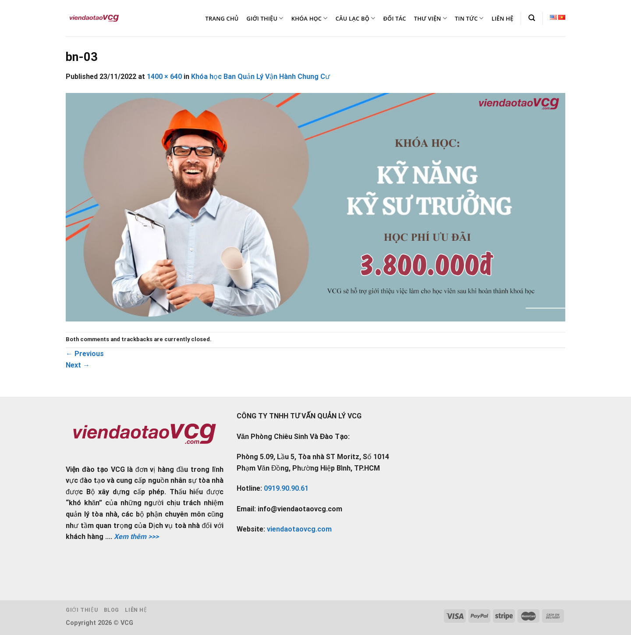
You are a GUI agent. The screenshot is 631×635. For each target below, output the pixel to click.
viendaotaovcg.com (299, 529)
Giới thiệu (82, 610)
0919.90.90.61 (286, 488)
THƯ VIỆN (430, 18)
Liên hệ (136, 610)
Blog (111, 610)
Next (78, 365)
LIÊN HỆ (503, 18)
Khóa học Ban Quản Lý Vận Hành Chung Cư (260, 76)
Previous (85, 354)
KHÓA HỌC (309, 18)
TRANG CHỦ (222, 18)
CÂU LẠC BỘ (356, 18)
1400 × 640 (164, 76)
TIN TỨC (469, 18)
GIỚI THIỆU (265, 18)
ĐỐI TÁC (394, 18)
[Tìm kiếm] (531, 18)
